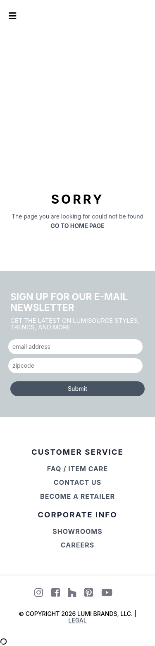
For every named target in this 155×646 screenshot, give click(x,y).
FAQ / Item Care (77, 469)
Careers (77, 545)
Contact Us (77, 482)
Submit (77, 388)
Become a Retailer (77, 496)
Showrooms (77, 531)
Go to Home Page (77, 225)
